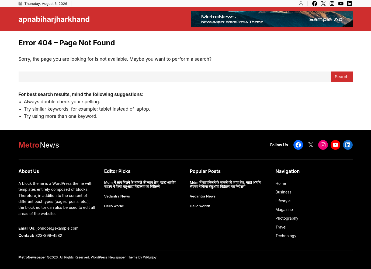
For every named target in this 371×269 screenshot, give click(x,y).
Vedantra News (117, 196)
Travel (281, 227)
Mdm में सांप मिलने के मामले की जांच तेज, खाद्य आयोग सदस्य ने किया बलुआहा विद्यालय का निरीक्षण (139, 185)
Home (281, 183)
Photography (287, 218)
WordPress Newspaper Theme (114, 257)
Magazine (284, 209)
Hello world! (114, 206)
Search (342, 76)
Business (284, 192)
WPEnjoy (150, 257)
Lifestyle (283, 201)
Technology (286, 235)
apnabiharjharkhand (54, 19)
